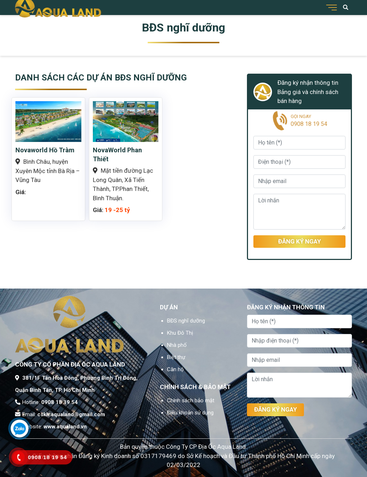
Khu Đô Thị (180, 333)
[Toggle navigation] (330, 7)
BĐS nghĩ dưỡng (186, 321)
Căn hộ (175, 369)
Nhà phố (177, 345)
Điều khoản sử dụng (190, 412)
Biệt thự (176, 357)
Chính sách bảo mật (190, 400)
